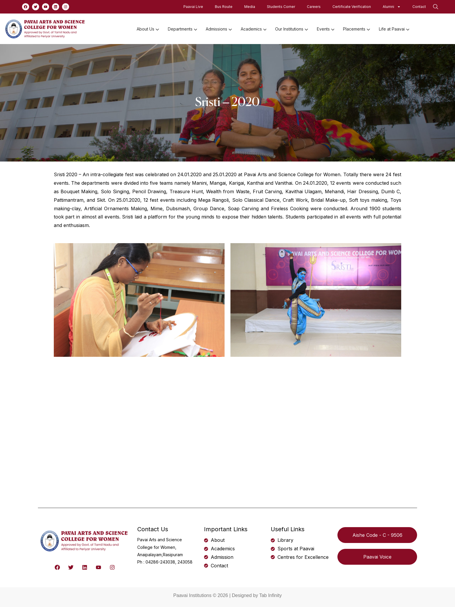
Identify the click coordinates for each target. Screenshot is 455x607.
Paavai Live (193, 6)
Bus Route (223, 6)
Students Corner (281, 6)
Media (249, 6)
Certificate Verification (351, 6)
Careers (314, 6)
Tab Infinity (270, 595)
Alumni (392, 6)
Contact (419, 6)
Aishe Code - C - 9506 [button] (377, 535)
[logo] (45, 28)
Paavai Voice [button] (377, 557)
